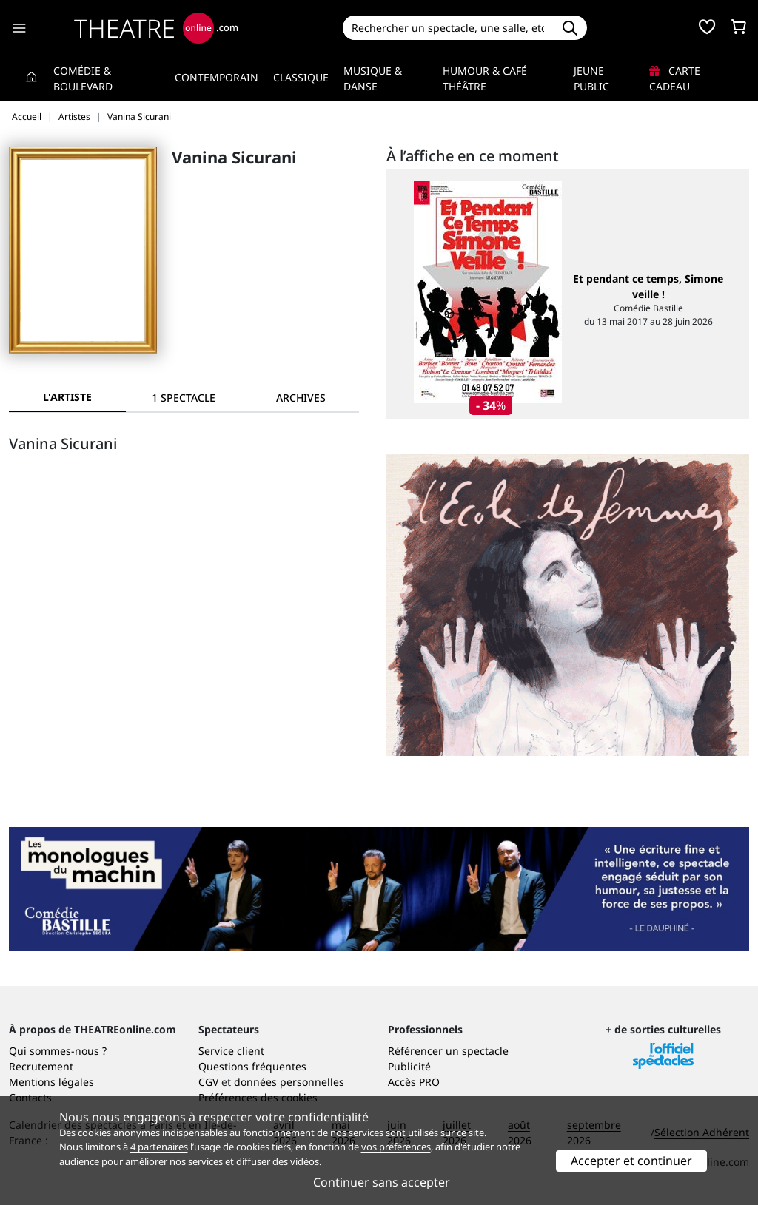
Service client (231, 1051)
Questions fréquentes (252, 1066)
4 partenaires (159, 1146)
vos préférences (396, 1146)
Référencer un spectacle (448, 1051)
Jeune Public (591, 78)
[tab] (184, 397)
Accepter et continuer (631, 1160)
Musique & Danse (372, 78)
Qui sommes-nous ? (58, 1051)
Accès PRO (414, 1082)
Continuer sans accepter (381, 1182)
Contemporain (216, 77)
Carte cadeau (674, 78)
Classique (301, 77)
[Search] (448, 28)
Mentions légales (51, 1082)
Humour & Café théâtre (485, 78)
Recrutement (41, 1066)
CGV (208, 1082)
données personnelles (289, 1082)
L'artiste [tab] (67, 397)
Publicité (409, 1066)
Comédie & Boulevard (83, 78)
